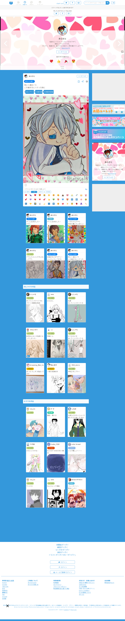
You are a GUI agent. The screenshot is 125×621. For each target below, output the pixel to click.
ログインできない (84, 590)
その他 (48, 192)
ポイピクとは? (32, 583)
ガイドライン (57, 585)
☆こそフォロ (62, 52)
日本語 (4, 598)
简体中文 (4, 590)
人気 (34, 192)
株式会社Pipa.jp (109, 583)
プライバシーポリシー (60, 587)
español (4, 585)
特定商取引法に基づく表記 (61, 588)
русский (4, 596)
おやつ (41, 192)
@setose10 (66, 48)
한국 (3, 588)
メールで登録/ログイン (62, 572)
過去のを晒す (29, 81)
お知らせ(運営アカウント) (87, 583)
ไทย (3, 595)
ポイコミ (81, 594)
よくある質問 (83, 587)
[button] (7, 606)
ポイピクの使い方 (33, 585)
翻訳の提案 (10, 581)
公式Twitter (82, 585)
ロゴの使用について (85, 592)
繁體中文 (4, 592)
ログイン (62, 562)
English (4, 583)
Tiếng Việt (5, 587)
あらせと (62, 38)
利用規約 (56, 583)
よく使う (27, 192)
